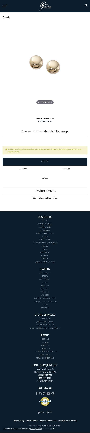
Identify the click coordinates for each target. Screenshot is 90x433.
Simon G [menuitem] (45, 256)
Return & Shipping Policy (45, 352)
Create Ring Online (45, 325)
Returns (66, 168)
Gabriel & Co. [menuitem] (45, 240)
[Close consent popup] (51, 429)
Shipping (24, 168)
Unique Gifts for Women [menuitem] (45, 301)
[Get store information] (45, 381)
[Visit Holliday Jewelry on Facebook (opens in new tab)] (37, 393)
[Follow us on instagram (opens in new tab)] (40, 393)
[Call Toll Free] (45, 378)
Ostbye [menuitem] (45, 249)
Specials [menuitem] (45, 308)
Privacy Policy (45, 355)
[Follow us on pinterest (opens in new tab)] (44, 393)
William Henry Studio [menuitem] (45, 262)
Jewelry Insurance (45, 322)
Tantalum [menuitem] (45, 259)
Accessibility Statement (67, 421)
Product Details (45, 190)
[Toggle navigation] (4, 6)
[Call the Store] (45, 374)
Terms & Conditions (45, 358)
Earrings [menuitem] (45, 285)
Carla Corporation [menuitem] (45, 233)
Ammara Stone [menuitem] (44, 227)
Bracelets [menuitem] (45, 292)
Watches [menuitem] (45, 295)
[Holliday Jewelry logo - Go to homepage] (45, 6)
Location (45, 342)
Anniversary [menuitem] (45, 273)
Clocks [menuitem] (45, 304)
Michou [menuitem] (45, 246)
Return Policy (19, 421)
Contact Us (45, 348)
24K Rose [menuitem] (45, 221)
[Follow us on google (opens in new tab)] (52, 393)
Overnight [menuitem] (45, 252)
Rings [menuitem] (45, 282)
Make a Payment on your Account (45, 328)
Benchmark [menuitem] (45, 230)
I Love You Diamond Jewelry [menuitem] (44, 243)
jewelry (7, 17)
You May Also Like (45, 198)
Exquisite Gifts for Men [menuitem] (45, 298)
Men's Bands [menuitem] (45, 279)
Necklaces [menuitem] (45, 289)
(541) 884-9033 (45, 121)
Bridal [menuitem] (45, 276)
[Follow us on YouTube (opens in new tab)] (48, 393)
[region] (45, 69)
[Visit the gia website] (41, 413)
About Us (45, 339)
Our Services (45, 319)
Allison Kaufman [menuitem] (45, 224)
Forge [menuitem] (45, 237)
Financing (45, 345)
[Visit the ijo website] (49, 413)
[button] (86, 6)
